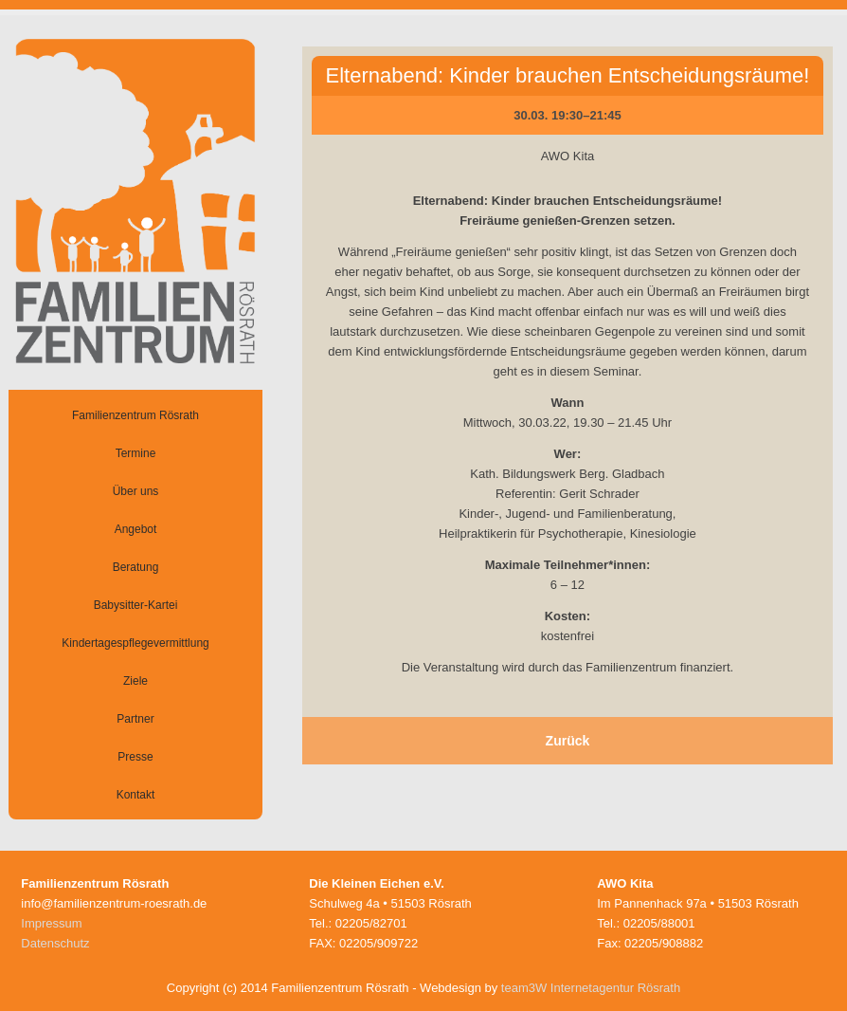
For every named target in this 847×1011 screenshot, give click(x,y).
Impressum (51, 923)
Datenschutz (55, 943)
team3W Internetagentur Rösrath (590, 988)
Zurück (568, 740)
